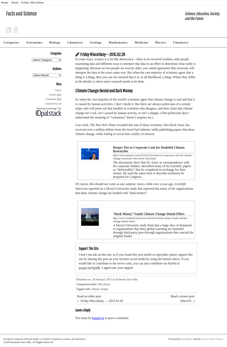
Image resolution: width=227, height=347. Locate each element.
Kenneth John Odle (127, 279)
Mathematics (118, 42)
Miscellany (104, 284)
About (15, 2)
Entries (55, 94)
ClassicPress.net (53, 103)
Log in (58, 90)
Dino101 (186, 301)
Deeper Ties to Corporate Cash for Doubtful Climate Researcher (149, 149)
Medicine (141, 42)
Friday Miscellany (32, 2)
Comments (53, 99)
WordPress (187, 338)
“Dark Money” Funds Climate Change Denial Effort (148, 214)
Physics (160, 42)
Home (4, 2)
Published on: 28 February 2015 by (96, 279)
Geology (96, 42)
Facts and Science (21, 13)
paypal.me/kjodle (89, 267)
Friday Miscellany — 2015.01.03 (102, 301)
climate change (99, 289)
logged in (98, 318)
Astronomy (34, 42)
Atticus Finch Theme (212, 338)
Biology (55, 42)
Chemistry (75, 42)
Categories (11, 42)
